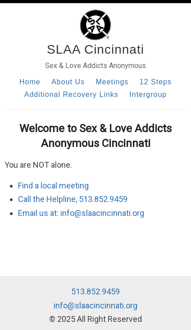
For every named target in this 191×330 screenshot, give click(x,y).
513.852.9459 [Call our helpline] (95, 291)
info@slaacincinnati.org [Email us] (95, 305)
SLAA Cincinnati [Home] (95, 49)
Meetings (112, 82)
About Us (68, 82)
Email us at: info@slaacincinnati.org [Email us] (81, 213)
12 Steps (156, 82)
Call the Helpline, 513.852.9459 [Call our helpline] (72, 199)
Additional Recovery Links (71, 94)
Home (30, 82)
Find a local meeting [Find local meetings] (53, 185)
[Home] (95, 25)
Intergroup (148, 94)
